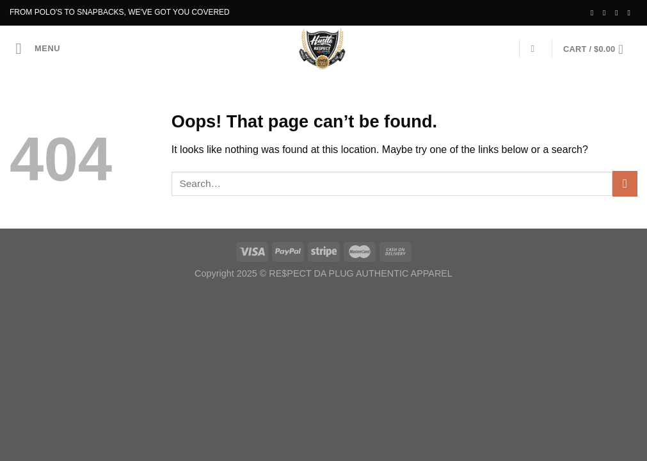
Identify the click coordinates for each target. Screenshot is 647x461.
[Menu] (38, 48)
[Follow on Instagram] (607, 12)
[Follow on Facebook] (594, 12)
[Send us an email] (631, 12)
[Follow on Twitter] (619, 12)
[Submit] (624, 183)
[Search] (536, 48)
